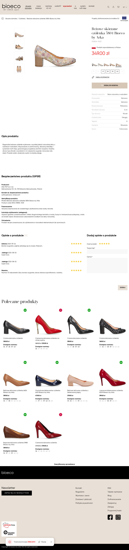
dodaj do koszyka (109, 85)
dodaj (122, 287)
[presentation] (112, 279)
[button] (113, 7)
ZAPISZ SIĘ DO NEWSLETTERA (17, 493)
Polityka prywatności (84, 503)
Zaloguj (111, 507)
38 (108, 71)
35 (93, 71)
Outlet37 (58, 6)
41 (122, 71)
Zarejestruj (112, 503)
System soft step (83, 7)
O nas (75, 7)
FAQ (109, 488)
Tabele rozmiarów (115, 492)
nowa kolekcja (38, 7)
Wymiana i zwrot (82, 496)
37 (103, 71)
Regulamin (80, 492)
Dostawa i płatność (84, 499)
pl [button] (125, 7)
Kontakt (91, 6)
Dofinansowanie (114, 499)
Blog (109, 496)
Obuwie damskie (28, 7)
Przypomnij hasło (115, 511)
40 (117, 71)
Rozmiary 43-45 (48, 7)
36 (98, 71)
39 (112, 71)
